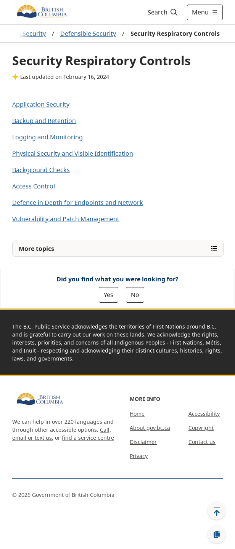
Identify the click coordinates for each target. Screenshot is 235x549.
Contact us (202, 441)
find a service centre (88, 437)
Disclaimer (143, 441)
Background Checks (41, 170)
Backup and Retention (44, 121)
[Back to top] (217, 510)
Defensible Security (88, 33)
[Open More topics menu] (118, 248)
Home (137, 413)
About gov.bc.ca (150, 427)
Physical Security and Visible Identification (72, 153)
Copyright (201, 427)
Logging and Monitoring (47, 137)
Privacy (139, 456)
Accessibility (204, 413)
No (135, 294)
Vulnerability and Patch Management (65, 219)
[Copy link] (217, 534)
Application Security (40, 104)
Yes (108, 294)
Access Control (33, 186)
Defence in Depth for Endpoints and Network (77, 202)
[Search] (161, 12)
